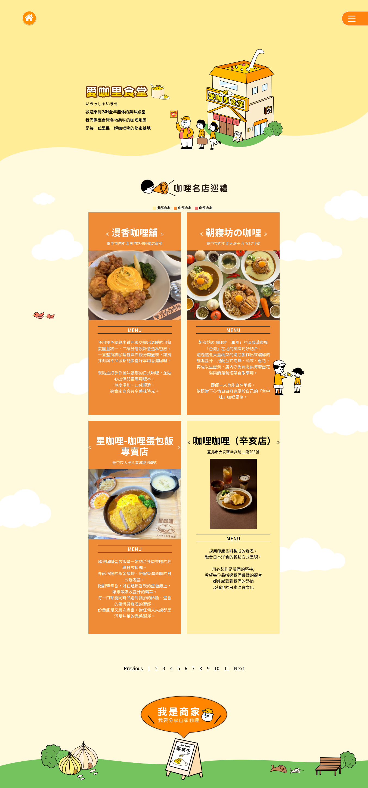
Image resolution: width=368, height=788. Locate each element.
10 (216, 668)
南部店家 (205, 207)
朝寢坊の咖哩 (233, 232)
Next (239, 668)
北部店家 (163, 207)
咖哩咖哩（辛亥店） (234, 440)
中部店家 (184, 207)
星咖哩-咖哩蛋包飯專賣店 (135, 446)
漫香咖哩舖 (135, 232)
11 (226, 668)
